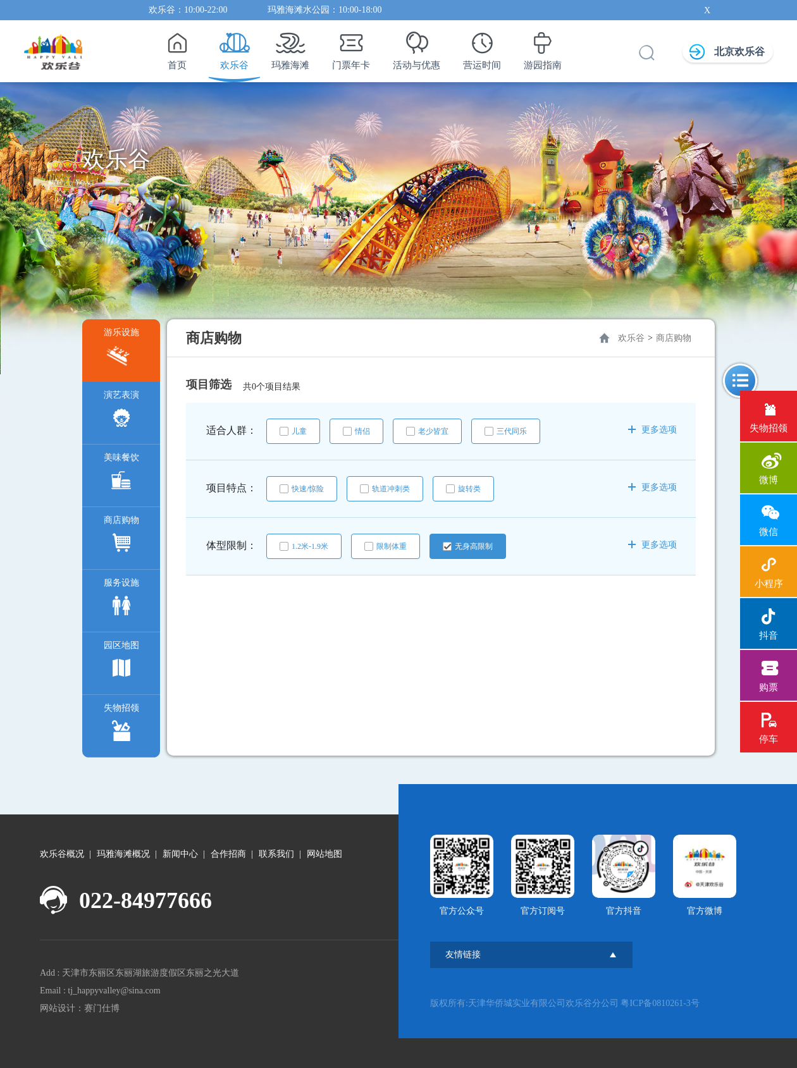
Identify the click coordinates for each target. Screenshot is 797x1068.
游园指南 (543, 47)
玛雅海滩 (290, 47)
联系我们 (276, 854)
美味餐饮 (121, 474)
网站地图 (324, 854)
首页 (176, 47)
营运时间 (482, 47)
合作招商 (228, 854)
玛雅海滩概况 (123, 854)
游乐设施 (121, 349)
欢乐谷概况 (62, 854)
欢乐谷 (234, 47)
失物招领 (121, 725)
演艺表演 (121, 412)
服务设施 (121, 600)
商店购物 (121, 537)
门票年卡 (351, 47)
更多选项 (652, 429)
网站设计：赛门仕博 (80, 1008)
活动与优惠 (416, 47)
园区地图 (121, 662)
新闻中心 (180, 854)
